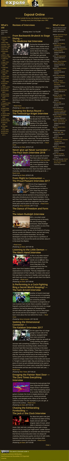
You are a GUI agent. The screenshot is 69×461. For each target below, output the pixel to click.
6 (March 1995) (5, 48)
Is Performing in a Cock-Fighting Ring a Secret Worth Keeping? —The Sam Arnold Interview (30, 287)
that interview (45, 160)
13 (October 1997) (4, 64)
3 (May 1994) (4, 42)
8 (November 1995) (4, 52)
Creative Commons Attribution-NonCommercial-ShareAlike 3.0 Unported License (15, 456)
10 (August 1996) (5, 57)
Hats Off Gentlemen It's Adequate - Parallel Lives (61, 139)
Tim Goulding (60, 154)
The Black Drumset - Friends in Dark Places (59, 82)
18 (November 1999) (5, 79)
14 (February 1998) (4, 68)
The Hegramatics (61, 56)
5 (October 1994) (5, 46)
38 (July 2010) (5, 131)
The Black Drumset (61, 90)
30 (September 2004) (5, 111)
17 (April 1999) (5, 76)
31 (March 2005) (5, 114)
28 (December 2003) (5, 105)
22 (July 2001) (5, 89)
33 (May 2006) (5, 119)
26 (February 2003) (4, 100)
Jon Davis (22, 108)
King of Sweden (60, 75)
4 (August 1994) (5, 44)
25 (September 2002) (5, 97)
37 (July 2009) (5, 129)
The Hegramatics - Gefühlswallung (61, 49)
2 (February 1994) (4, 40)
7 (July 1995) (4, 49)
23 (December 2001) (5, 91)
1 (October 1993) (5, 37)
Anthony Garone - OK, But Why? (60, 115)
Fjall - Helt (60, 132)
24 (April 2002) (5, 94)
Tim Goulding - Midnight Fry (59, 44)
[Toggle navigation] (6, 9)
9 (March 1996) (5, 55)
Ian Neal (58, 102)
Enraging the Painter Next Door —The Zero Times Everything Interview (31, 377)
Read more (17, 106)
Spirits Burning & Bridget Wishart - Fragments (60, 36)
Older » (48, 28)
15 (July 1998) (5, 71)
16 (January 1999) (4, 73)
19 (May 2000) (5, 81)
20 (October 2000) (4, 84)
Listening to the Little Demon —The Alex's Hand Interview (30, 251)
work (14, 451)
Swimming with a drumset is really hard (60, 110)
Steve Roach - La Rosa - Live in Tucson (60, 121)
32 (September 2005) (5, 116)
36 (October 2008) (4, 127)
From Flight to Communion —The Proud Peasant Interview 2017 (31, 179)
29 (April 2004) (5, 108)
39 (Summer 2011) (4, 134)
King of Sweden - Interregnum (60, 69)
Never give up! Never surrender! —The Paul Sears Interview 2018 (31, 151)
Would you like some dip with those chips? (61, 160)
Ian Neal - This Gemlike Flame (60, 96)
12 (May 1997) (5, 62)
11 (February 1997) (4, 59)
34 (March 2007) (5, 121)
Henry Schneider (24, 206)
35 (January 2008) (4, 123)
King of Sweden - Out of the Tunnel (60, 62)
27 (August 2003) (5, 103)
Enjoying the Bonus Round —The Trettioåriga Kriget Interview (30, 112)
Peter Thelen (23, 372)
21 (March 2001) (5, 87)
